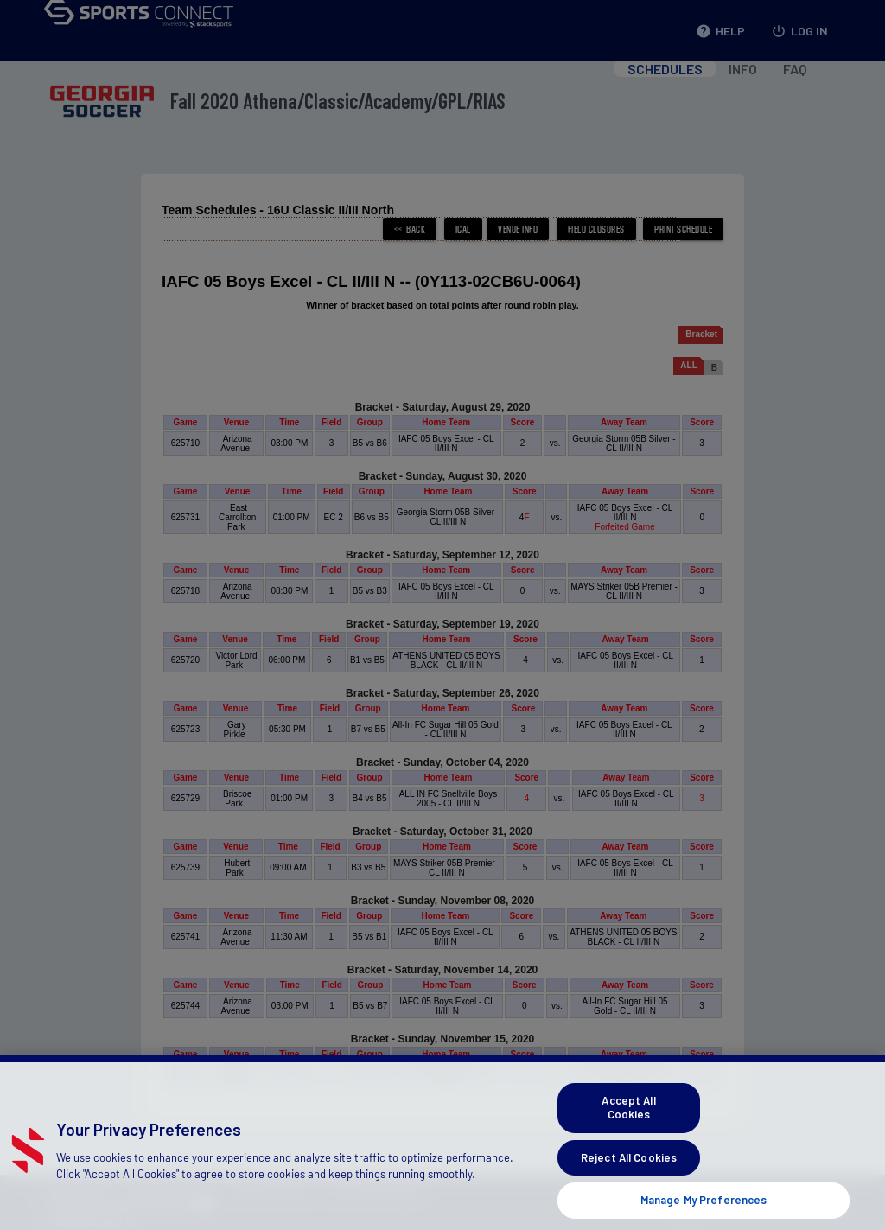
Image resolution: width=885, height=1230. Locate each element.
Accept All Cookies (628, 1127)
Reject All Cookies (629, 1176)
